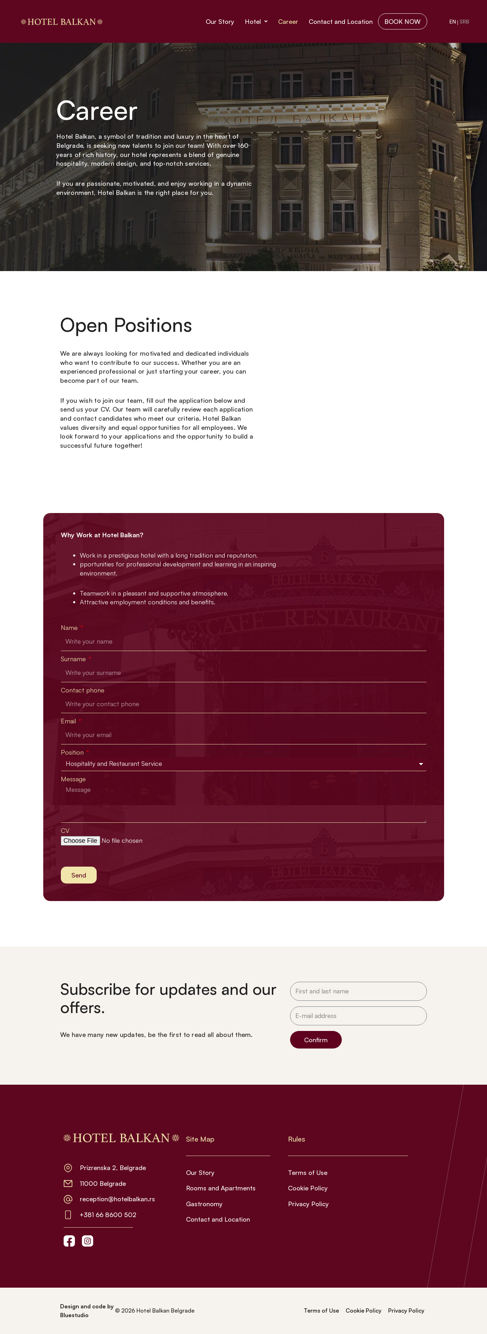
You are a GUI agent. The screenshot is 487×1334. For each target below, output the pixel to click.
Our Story (218, 21)
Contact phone (82, 690)
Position (73, 752)
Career (286, 21)
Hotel (254, 21)
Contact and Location (339, 21)
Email (69, 721)
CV (65, 830)
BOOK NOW (402, 21)
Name (70, 627)
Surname (74, 659)
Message (73, 779)
